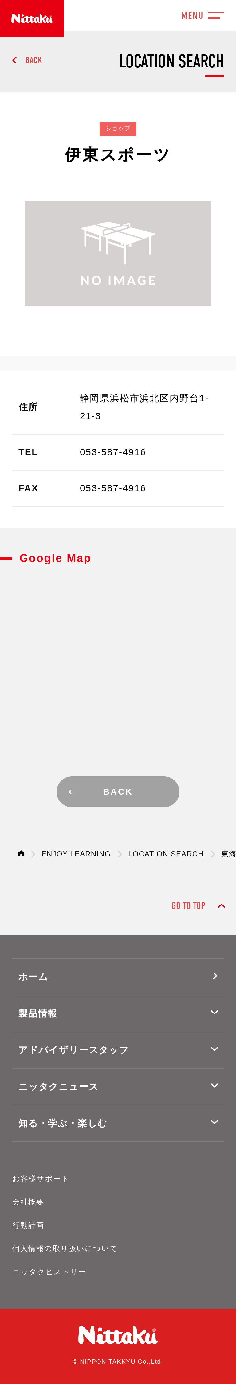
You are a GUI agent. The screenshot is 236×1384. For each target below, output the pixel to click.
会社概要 (28, 1202)
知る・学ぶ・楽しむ (63, 1123)
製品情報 (37, 1013)
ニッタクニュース (58, 1086)
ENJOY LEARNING (76, 854)
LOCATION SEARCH (166, 854)
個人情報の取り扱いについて (65, 1248)
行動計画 (28, 1225)
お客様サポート (40, 1178)
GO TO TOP (188, 905)
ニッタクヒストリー (49, 1272)
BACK (33, 60)
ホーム (33, 977)
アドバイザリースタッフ (73, 1050)
